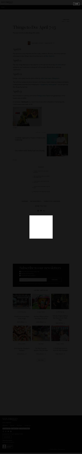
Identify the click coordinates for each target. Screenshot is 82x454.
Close (76, 4)
